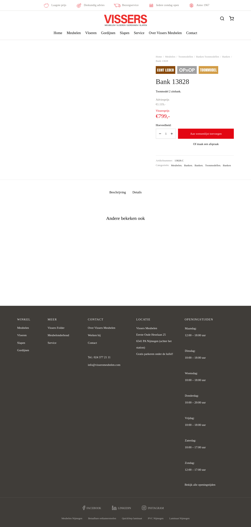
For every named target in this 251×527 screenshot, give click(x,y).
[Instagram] (152, 508)
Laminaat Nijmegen (179, 518)
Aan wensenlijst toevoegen (206, 133)
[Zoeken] (222, 18)
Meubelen (74, 33)
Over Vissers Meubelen (165, 33)
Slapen (124, 33)
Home (58, 33)
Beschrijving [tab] (117, 192)
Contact (191, 33)
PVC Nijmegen (156, 518)
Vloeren (91, 33)
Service (139, 33)
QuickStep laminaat (132, 518)
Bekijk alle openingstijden (200, 484)
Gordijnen (108, 33)
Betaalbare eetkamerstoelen (102, 518)
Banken (226, 56)
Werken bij (94, 335)
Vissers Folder (56, 327)
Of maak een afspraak (206, 144)
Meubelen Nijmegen (71, 518)
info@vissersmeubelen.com (104, 364)
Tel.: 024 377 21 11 (99, 357)
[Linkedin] (121, 508)
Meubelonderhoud (58, 335)
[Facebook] (92, 508)
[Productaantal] (166, 133)
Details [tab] (137, 192)
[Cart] (231, 18)
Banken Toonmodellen (207, 56)
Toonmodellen (185, 56)
